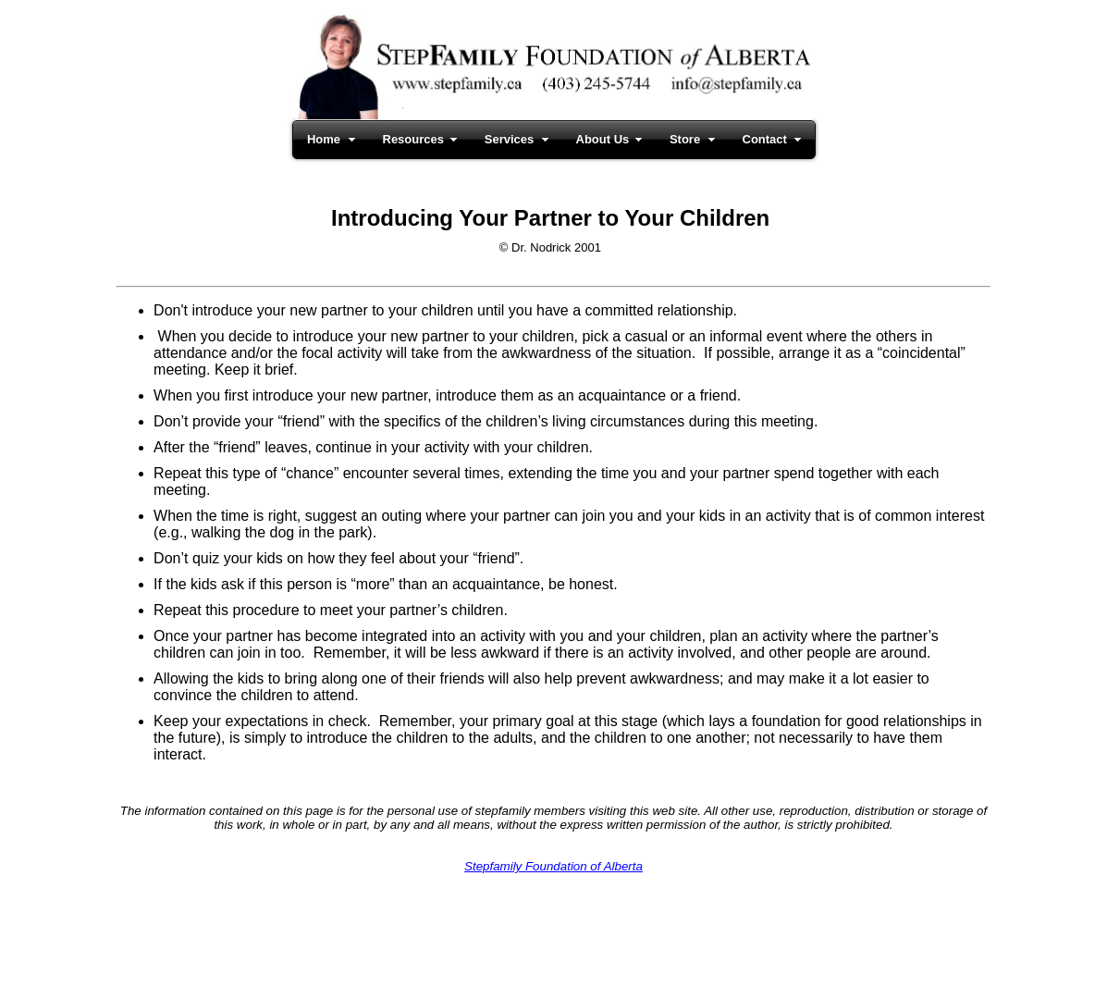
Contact (765, 139)
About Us (603, 139)
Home (323, 139)
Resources (413, 139)
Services (510, 139)
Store (685, 139)
